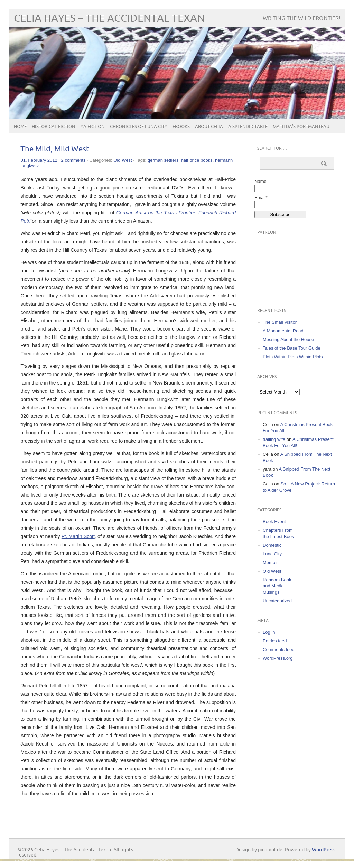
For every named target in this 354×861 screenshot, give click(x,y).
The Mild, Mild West (54, 149)
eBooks (181, 126)
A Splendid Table (248, 126)
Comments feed (279, 649)
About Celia (209, 126)
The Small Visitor (280, 322)
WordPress (323, 849)
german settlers (163, 160)
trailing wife (274, 439)
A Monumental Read (283, 330)
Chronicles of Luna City (138, 126)
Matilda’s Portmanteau (301, 126)
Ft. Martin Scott (78, 536)
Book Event (274, 521)
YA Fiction (93, 126)
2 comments (73, 160)
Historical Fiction (53, 126)
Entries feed (275, 641)
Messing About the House (288, 339)
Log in (269, 632)
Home (20, 126)
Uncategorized (277, 600)
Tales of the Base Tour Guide (291, 348)
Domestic (272, 545)
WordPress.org (277, 658)
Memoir (270, 562)
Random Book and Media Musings (277, 586)
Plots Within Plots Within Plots (293, 356)
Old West (122, 160)
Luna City (272, 553)
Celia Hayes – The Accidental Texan (109, 18)
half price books (197, 160)
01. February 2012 (38, 160)
